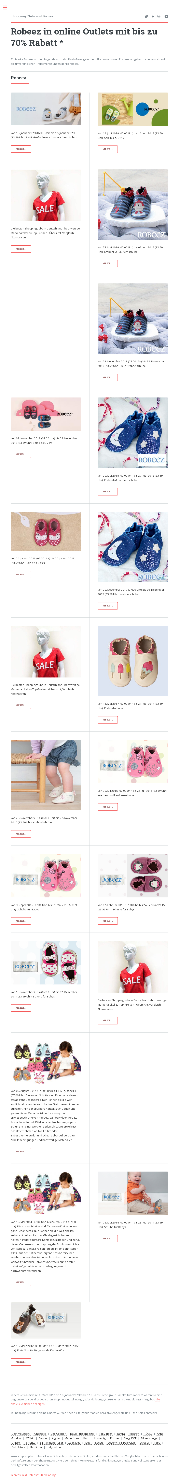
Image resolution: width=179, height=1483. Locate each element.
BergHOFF (130, 1438)
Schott (99, 1442)
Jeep (88, 1442)
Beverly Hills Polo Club (121, 1442)
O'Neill (30, 1438)
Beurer (43, 1438)
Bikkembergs (149, 1438)
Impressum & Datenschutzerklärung (33, 1475)
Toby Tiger (105, 1434)
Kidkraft (134, 1434)
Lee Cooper (58, 1434)
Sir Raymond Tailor (51, 1442)
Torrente (30, 1442)
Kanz (86, 1438)
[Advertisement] (46, 311)
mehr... (21, 149)
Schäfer (144, 1442)
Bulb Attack (18, 1447)
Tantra (121, 1434)
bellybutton (54, 1447)
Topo (157, 1442)
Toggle (7, 7)
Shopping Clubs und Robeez (32, 16)
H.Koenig (100, 1438)
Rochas (114, 1438)
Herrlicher (36, 1447)
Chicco (16, 1442)
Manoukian (72, 1438)
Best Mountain (21, 1434)
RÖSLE (148, 1434)
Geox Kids (74, 1442)
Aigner (56, 1438)
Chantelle (40, 1434)
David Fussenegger (82, 1434)
